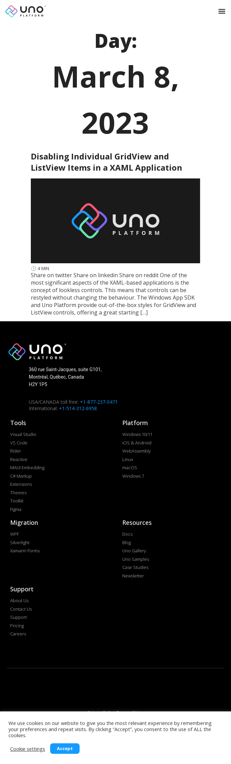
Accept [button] (65, 748)
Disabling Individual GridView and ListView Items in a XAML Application (106, 162)
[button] (221, 11)
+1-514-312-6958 (78, 408)
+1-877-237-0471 (99, 402)
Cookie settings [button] (27, 749)
